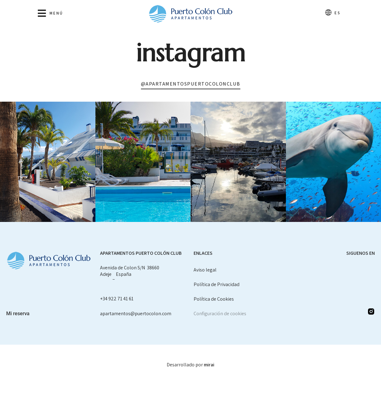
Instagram (190, 52)
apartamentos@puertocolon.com (135, 313)
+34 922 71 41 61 (117, 298)
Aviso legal (205, 270)
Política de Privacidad (216, 284)
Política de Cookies (214, 299)
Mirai (209, 364)
